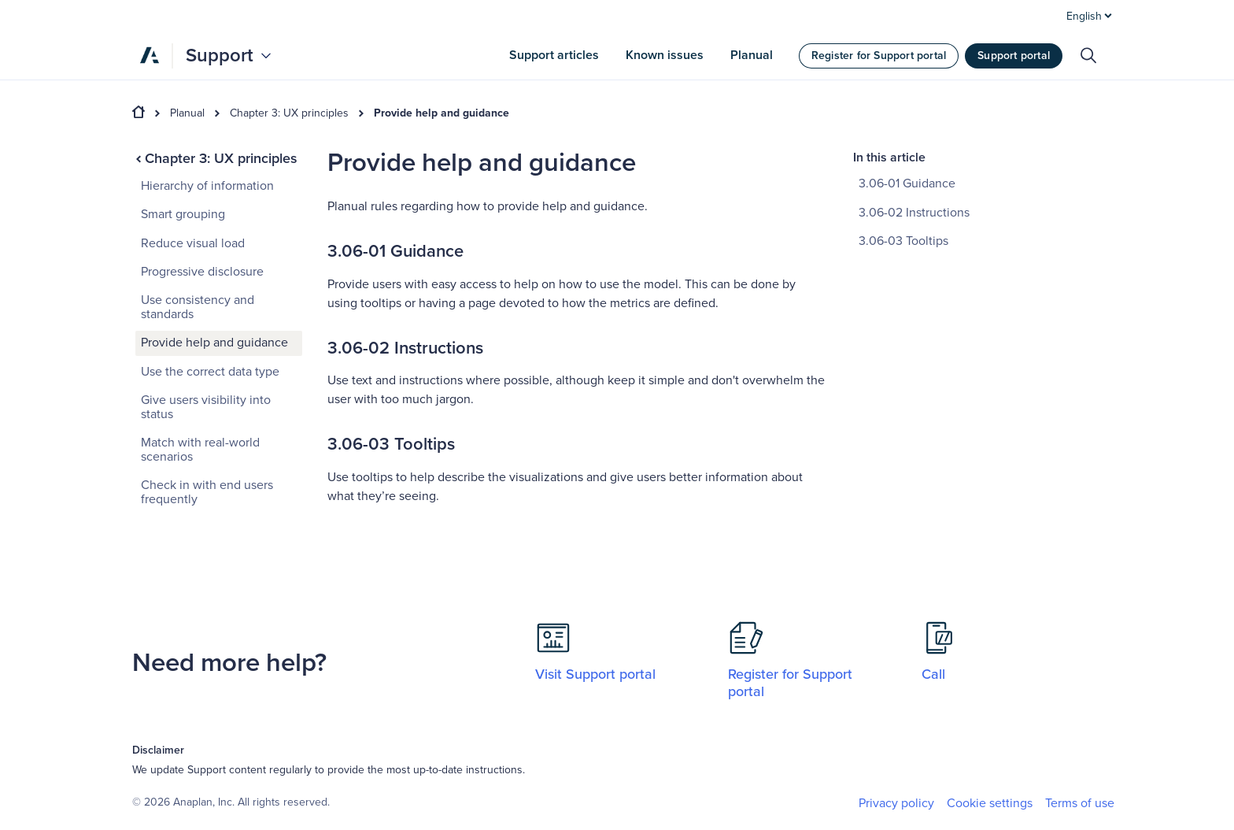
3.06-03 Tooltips (903, 241)
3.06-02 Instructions (914, 212)
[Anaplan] (149, 55)
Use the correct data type (210, 372)
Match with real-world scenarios (200, 450)
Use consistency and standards (197, 307)
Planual (187, 113)
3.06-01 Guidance (907, 183)
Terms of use (1079, 803)
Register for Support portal (878, 55)
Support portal (1013, 55)
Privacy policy (896, 803)
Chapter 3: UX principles (289, 113)
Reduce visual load (193, 243)
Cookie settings (990, 803)
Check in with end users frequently (207, 492)
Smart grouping (183, 214)
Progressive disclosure (202, 272)
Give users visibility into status (206, 407)
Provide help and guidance (441, 113)
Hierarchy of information (207, 186)
